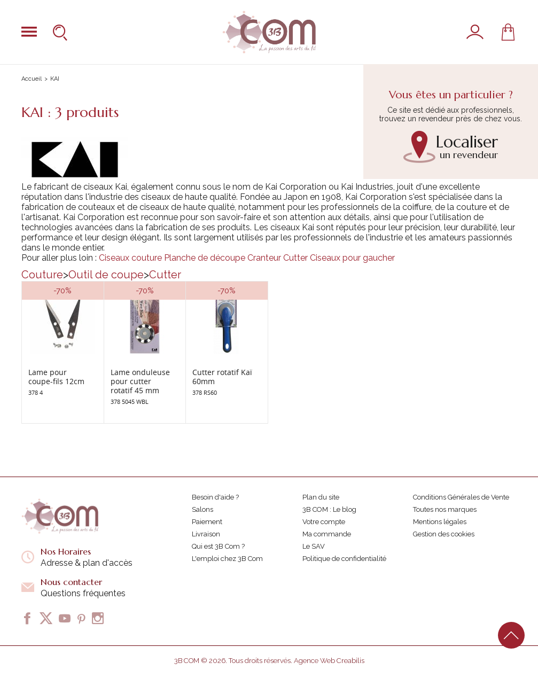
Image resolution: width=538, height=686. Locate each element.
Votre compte (323, 521)
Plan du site (320, 497)
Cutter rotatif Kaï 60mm (222, 376)
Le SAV (313, 546)
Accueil (31, 78)
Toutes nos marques (445, 509)
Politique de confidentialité (344, 558)
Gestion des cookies (443, 534)
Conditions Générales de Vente (461, 497)
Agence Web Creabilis (329, 661)
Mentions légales (439, 521)
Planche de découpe (204, 258)
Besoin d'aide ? (215, 497)
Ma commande (326, 534)
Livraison (206, 534)
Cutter (295, 258)
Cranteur (264, 258)
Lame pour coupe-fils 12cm (56, 376)
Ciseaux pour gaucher (352, 258)
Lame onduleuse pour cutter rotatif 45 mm (140, 381)
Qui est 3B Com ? (218, 546)
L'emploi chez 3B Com (227, 558)
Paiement (207, 521)
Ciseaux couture (130, 258)
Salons (202, 509)
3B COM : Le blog (329, 509)
